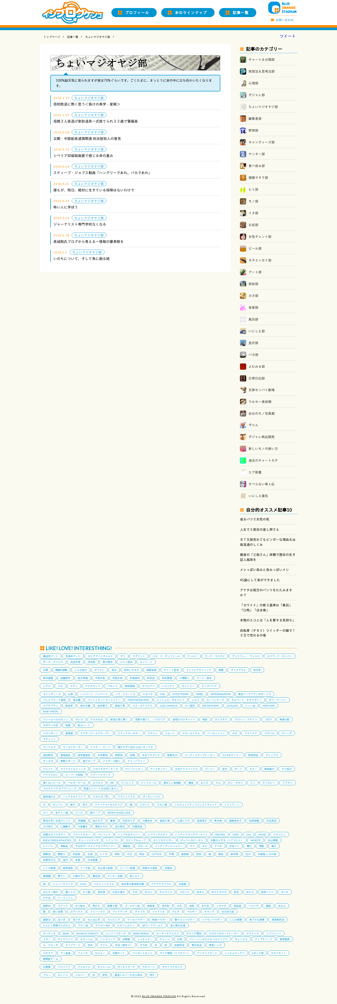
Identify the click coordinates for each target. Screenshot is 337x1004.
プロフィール (137, 12)
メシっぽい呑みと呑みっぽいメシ (264, 570)
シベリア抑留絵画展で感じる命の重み (83, 155)
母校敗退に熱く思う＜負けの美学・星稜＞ (86, 104)
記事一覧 (241, 12)
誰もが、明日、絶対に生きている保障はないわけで (93, 190)
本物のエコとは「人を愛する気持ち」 (268, 620)
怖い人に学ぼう (65, 207)
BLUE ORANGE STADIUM (159, 996)
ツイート (288, 36)
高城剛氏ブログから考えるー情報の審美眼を (88, 241)
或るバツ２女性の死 (254, 519)
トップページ (52, 36)
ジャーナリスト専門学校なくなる (79, 224)
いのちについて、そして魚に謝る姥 (81, 258)
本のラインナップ (191, 12)
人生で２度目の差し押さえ (259, 529)
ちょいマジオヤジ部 (97, 36)
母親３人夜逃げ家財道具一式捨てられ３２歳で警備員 (95, 121)
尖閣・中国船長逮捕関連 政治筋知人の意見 (87, 138)
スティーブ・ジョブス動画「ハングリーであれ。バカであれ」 (102, 173)
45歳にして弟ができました (260, 580)
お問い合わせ (285, 20)
